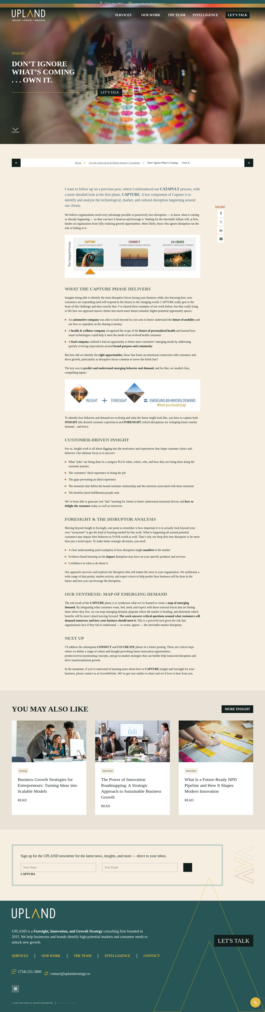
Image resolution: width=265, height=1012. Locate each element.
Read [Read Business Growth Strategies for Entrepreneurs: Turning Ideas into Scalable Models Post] (23, 804)
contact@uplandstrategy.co (72, 973)
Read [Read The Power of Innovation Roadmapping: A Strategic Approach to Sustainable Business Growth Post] (106, 810)
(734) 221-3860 (26, 973)
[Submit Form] (187, 871)
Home (78, 166)
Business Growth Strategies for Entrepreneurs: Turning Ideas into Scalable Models (47, 789)
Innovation (108, 774)
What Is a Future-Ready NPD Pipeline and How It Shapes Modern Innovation (211, 789)
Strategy (23, 774)
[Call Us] (255, 1002)
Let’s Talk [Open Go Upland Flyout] (110, 96)
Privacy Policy (67, 1003)
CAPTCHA (28, 877)
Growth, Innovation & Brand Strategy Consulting (114, 166)
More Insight (237, 713)
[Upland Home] (28, 17)
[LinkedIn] (15, 989)
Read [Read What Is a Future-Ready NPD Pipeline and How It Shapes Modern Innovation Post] (190, 804)
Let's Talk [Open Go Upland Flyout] (234, 929)
